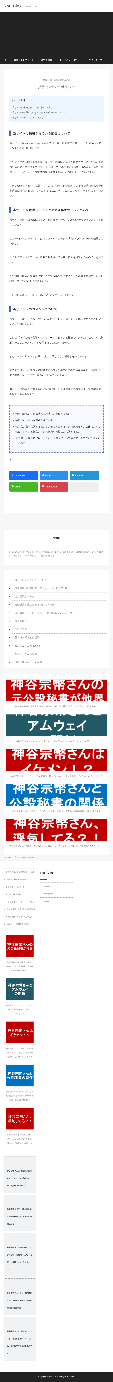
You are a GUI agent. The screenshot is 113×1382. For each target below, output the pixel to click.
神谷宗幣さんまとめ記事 (28, 662)
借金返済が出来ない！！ (28, 596)
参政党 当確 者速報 (13, 894)
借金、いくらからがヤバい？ (31, 580)
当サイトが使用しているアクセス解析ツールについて (37, 112)
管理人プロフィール (24, 60)
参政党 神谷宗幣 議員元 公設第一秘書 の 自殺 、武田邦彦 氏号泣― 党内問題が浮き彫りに (56, 706)
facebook (18, 475)
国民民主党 (21, 629)
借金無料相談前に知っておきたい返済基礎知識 (41, 588)
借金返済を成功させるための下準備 (35, 604)
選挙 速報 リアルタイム (15, 887)
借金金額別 (21, 621)
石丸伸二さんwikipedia (27, 645)
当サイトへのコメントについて (26, 117)
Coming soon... (48, 886)
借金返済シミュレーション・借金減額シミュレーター (45, 613)
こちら (73, 190)
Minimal (50, 1377)
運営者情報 (46, 60)
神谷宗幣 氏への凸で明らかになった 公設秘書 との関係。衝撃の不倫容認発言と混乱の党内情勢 (56, 811)
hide (22, 100)
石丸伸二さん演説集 (26, 654)
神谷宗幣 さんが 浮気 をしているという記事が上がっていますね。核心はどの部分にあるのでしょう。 (56, 846)
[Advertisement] (57, 34)
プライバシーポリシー (70, 60)
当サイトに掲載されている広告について (31, 107)
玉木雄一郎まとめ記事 (27, 637)
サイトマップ (95, 60)
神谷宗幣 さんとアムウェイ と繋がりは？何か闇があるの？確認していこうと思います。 (56, 741)
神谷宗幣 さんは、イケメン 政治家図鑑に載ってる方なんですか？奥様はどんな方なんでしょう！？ (56, 776)
